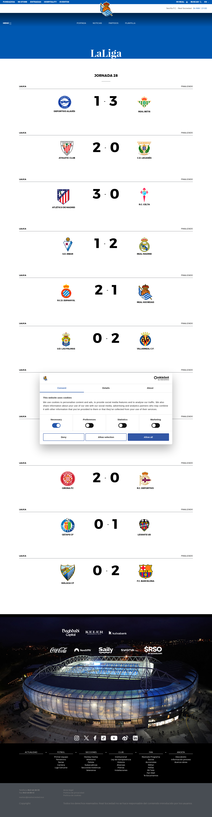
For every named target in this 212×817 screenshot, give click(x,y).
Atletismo (91, 760)
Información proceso (181, 760)
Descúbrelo (180, 757)
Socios (151, 760)
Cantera (61, 765)
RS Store (22, 2)
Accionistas (151, 762)
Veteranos (91, 770)
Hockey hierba (91, 757)
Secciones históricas (91, 768)
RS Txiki (151, 770)
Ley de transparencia (121, 760)
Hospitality (50, 2)
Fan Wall (151, 773)
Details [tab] (106, 388)
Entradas (35, 2)
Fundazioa (9, 2)
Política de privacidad (73, 793)
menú (7, 23)
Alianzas (121, 765)
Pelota (91, 762)
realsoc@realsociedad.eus (31, 797)
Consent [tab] (61, 388)
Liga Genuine (61, 768)
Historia (121, 762)
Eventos (64, 2)
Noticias (97, 23)
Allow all (148, 437)
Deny (63, 437)
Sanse (61, 762)
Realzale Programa (151, 757)
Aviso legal (68, 790)
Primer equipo (61, 757)
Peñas (151, 768)
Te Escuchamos (151, 776)
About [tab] (150, 388)
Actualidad (31, 752)
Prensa (121, 768)
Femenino (61, 760)
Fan (151, 752)
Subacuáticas (91, 765)
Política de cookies (72, 795)
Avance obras (180, 762)
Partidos (113, 23)
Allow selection (106, 437)
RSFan (151, 765)
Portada (81, 23)
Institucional (121, 757)
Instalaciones (121, 770)
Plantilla (130, 23)
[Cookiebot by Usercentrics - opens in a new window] (156, 378)
